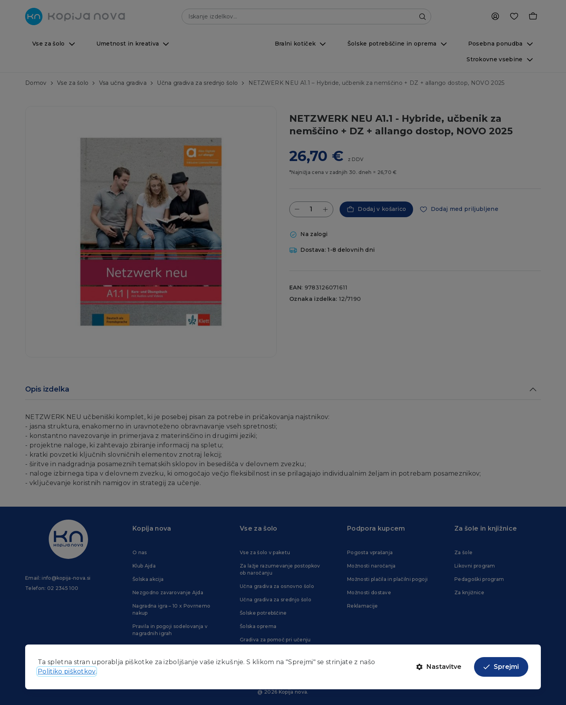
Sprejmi (501, 666)
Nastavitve (438, 666)
